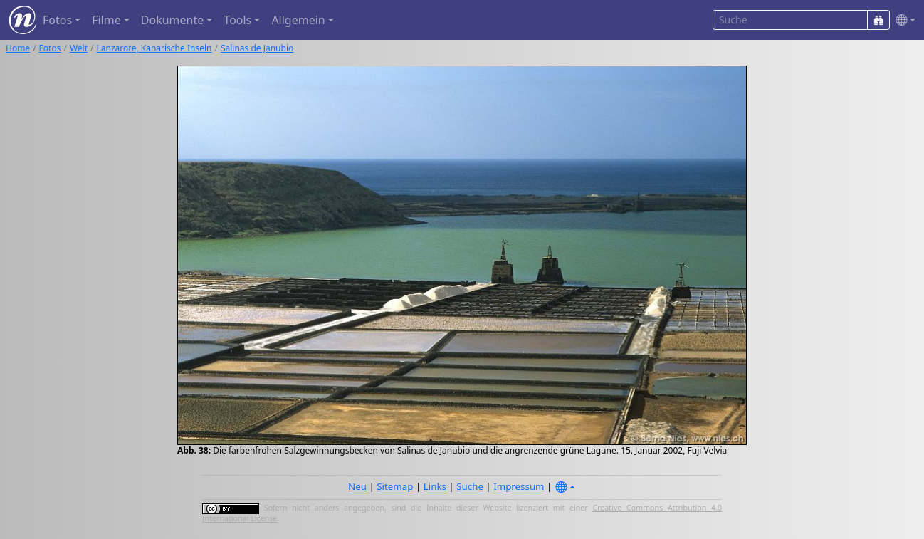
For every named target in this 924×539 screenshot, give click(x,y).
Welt (79, 48)
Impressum (518, 486)
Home (18, 48)
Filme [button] (106, 20)
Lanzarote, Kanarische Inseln (154, 48)
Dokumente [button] (172, 20)
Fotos (50, 48)
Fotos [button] (57, 20)
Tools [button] (237, 20)
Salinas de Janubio (257, 48)
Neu (357, 486)
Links (435, 486)
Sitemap (395, 486)
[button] (902, 20)
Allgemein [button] (298, 20)
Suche (469, 486)
